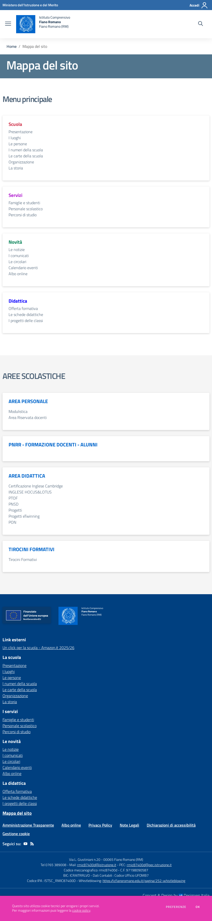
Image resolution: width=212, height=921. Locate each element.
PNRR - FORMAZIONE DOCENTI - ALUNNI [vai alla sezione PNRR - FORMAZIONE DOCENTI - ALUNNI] (53, 445)
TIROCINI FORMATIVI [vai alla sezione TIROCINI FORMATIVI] (31, 549)
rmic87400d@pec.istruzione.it (149, 864)
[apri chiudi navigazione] (8, 24)
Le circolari (17, 262)
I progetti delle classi (26, 320)
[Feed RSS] (32, 843)
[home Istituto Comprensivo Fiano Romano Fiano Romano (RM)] (43, 24)
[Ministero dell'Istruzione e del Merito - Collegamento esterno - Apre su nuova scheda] (30, 5)
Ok (198, 906)
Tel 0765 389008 (54, 864)
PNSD (13, 504)
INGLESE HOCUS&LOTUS (30, 492)
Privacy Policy (100, 825)
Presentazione (21, 132)
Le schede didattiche (26, 314)
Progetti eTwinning (24, 516)
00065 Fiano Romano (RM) (123, 859)
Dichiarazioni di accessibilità (171, 825)
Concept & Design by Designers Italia (176, 895)
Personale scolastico (26, 209)
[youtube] (25, 843)
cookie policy (81, 910)
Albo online (18, 274)
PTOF (13, 498)
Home (12, 46)
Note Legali (129, 825)
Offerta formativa (23, 308)
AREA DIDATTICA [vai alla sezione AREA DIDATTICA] (27, 476)
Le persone (18, 144)
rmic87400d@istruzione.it (96, 864)
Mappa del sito (17, 813)
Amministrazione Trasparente (28, 825)
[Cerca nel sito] (200, 24)
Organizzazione (21, 162)
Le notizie (17, 249)
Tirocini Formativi (23, 559)
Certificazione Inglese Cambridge (36, 486)
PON (12, 522)
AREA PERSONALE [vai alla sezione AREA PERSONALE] (28, 401)
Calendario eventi (23, 268)
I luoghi (15, 138)
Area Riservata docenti (28, 417)
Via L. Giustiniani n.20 (84, 859)
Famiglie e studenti (24, 203)
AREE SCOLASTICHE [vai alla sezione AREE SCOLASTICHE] (34, 376)
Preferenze (176, 906)
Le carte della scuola (26, 156)
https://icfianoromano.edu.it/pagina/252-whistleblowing (144, 880)
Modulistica (18, 411)
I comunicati (19, 256)
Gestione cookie (16, 834)
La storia (16, 168)
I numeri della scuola (26, 150)
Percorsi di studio (23, 215)
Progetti (15, 510)
